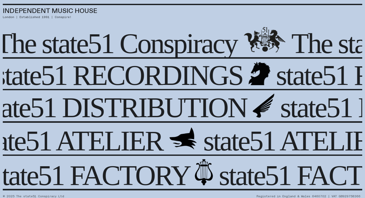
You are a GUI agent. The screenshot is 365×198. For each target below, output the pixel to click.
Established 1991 (34, 17)
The (312, 43)
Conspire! (63, 17)
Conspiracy (179, 43)
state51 (78, 43)
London (8, 17)
